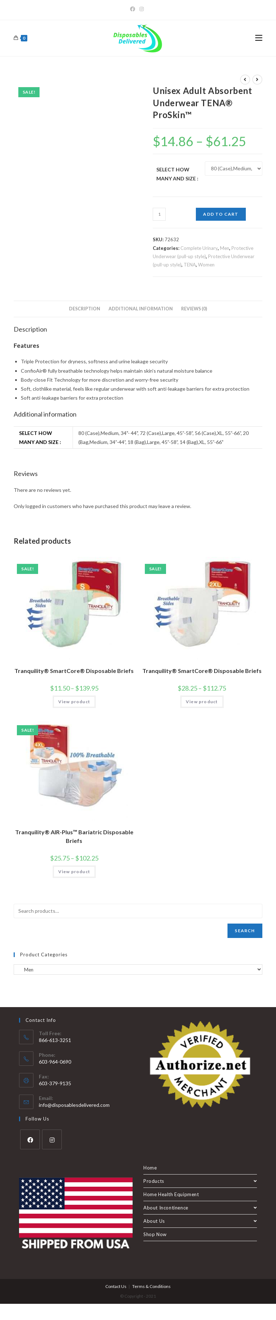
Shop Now (155, 1234)
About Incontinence (200, 1208)
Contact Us (115, 1286)
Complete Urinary (199, 248)
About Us (200, 1221)
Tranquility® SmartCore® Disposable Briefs (74, 670)
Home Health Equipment (171, 1194)
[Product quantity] (159, 214)
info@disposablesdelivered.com (74, 1105)
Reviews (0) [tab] (194, 308)
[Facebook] (133, 9)
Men (224, 248)
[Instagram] (141, 9)
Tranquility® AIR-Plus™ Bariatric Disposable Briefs (74, 836)
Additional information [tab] (141, 308)
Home (150, 1168)
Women (206, 265)
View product (74, 701)
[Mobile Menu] (258, 38)
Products (200, 1181)
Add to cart (220, 214)
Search (245, 930)
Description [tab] (84, 308)
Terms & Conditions (151, 1286)
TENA (190, 265)
